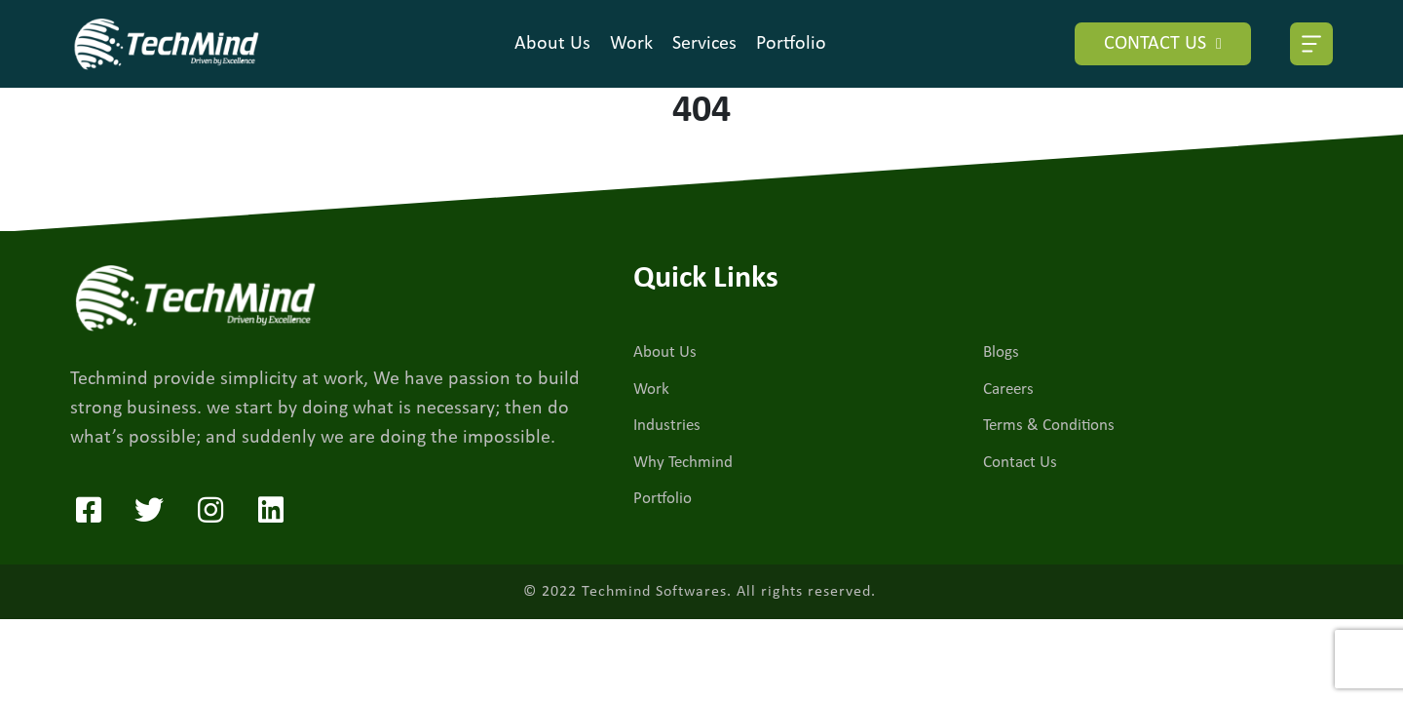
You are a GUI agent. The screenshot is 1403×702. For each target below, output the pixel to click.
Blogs (1001, 352)
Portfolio (791, 44)
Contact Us (1020, 462)
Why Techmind (683, 462)
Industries (667, 425)
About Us (552, 44)
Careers (1008, 389)
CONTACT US (1163, 44)
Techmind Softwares (654, 592)
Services (704, 44)
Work (631, 44)
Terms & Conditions (1049, 425)
